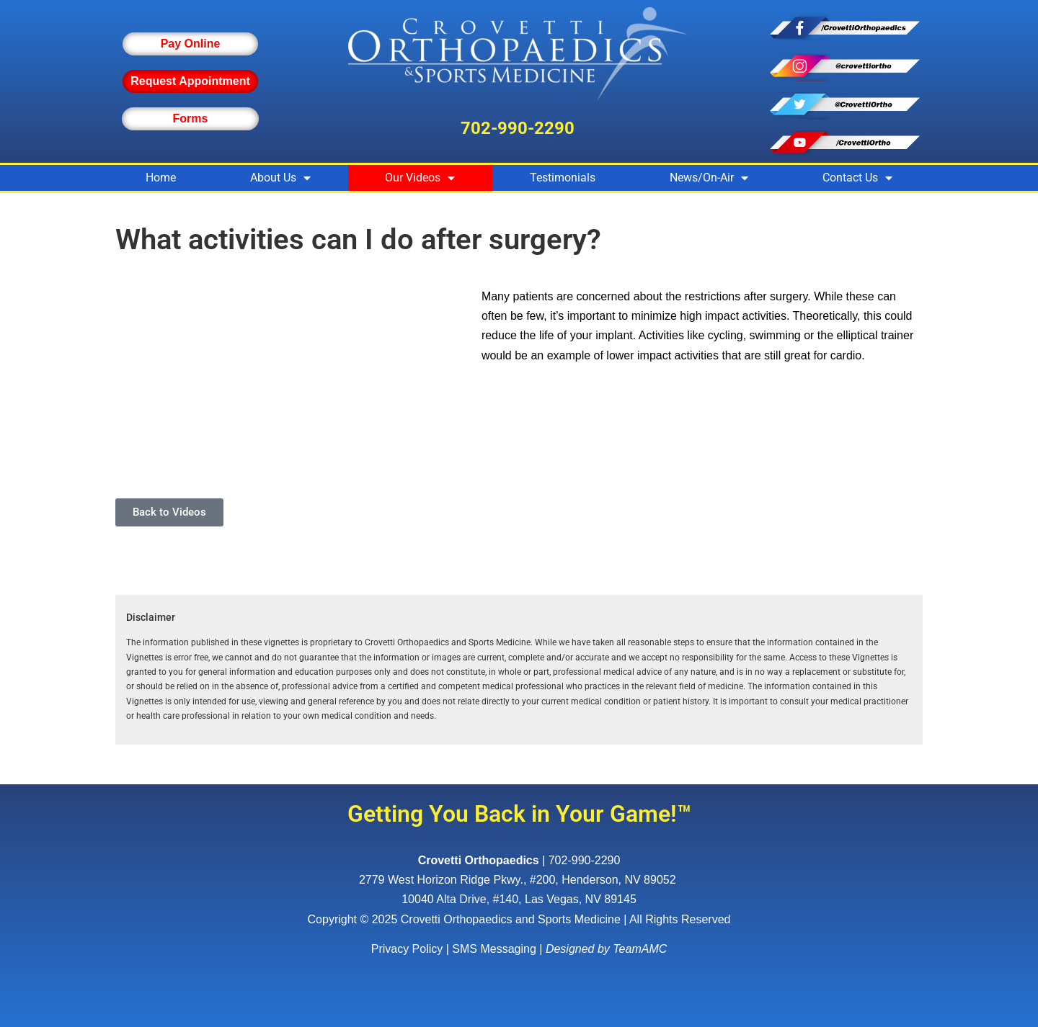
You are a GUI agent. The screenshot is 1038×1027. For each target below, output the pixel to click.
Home (161, 177)
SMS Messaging (494, 949)
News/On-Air (709, 178)
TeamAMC (640, 949)
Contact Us (857, 178)
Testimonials (562, 177)
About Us (280, 178)
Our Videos (420, 178)
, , (519, 880)
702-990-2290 (518, 128)
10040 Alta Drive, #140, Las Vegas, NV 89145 (519, 899)
